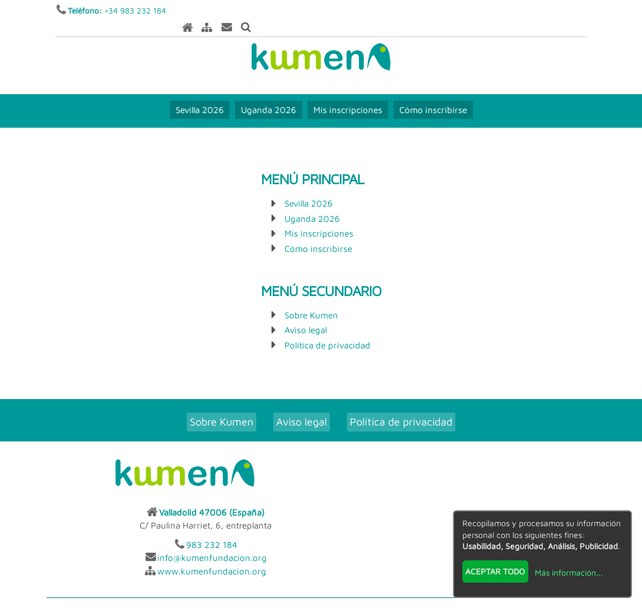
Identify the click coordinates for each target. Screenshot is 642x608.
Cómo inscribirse (433, 94)
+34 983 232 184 (136, 10)
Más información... (568, 572)
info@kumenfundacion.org (469, 496)
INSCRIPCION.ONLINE (369, 560)
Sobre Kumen (311, 300)
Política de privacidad (327, 330)
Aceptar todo (495, 571)
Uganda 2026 (268, 94)
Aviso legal (305, 315)
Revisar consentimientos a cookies (321, 601)
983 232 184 (469, 483)
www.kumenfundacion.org (469, 509)
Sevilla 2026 (200, 94)
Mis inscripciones (347, 94)
